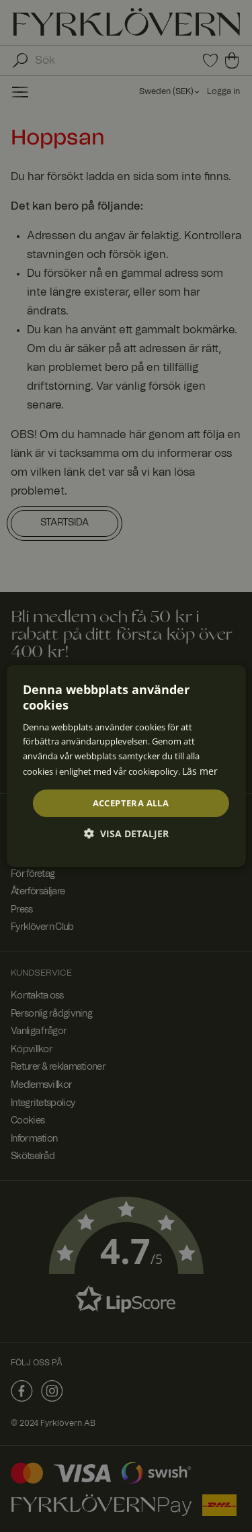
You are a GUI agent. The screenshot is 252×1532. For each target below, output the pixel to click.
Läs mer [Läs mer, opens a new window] (200, 771)
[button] (126, 833)
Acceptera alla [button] (131, 802)
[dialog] (126, 766)
